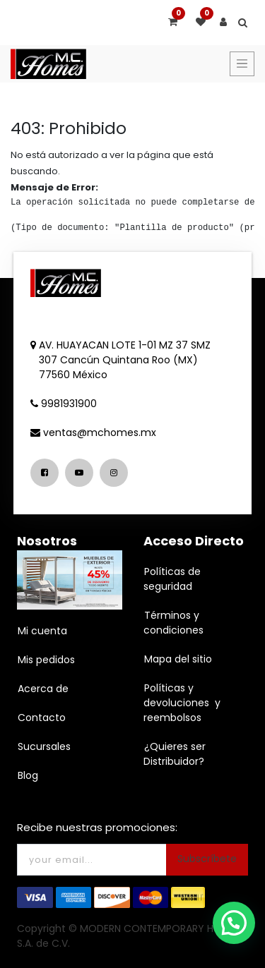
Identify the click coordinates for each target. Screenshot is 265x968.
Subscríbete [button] (207, 859)
